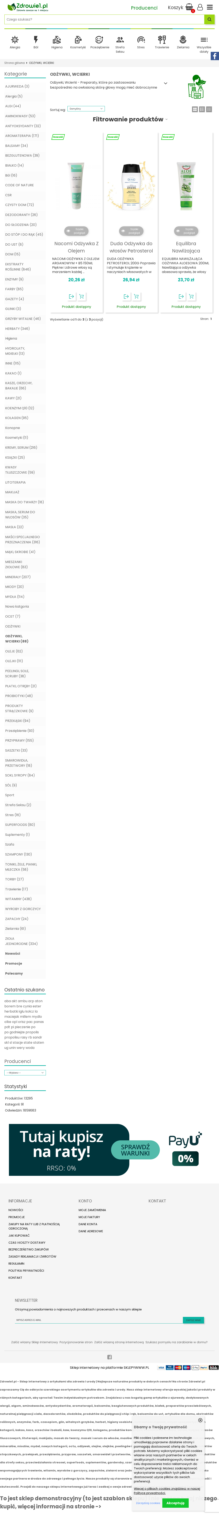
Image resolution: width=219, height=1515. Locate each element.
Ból (36, 47)
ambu (22, 1001)
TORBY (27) (14, 879)
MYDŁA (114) (14, 596)
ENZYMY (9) (14, 279)
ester (37, 1006)
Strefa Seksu (120, 49)
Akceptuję (175, 1503)
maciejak (11, 1016)
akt (14, 1001)
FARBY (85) (14, 289)
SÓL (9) (11, 785)
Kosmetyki (78, 47)
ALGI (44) (13, 106)
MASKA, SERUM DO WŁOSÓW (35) (20, 515)
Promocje (13, 963)
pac (29, 1021)
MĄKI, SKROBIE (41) (20, 552)
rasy (23, 1037)
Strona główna (14, 63)
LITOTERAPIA (15, 482)
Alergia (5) (14, 96)
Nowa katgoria (17, 606)
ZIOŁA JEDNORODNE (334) (21, 941)
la (36, 1011)
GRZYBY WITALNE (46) (23, 318)
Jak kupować (19, 1235)
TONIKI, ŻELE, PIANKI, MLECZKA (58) (21, 867)
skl (6, 1042)
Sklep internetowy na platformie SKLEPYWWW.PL (109, 1367)
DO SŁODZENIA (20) (21, 224)
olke (7, 1021)
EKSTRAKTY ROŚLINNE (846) (18, 267)
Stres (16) (13, 815)
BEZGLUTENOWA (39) (22, 155)
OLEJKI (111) (14, 661)
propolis (32, 1032)
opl (14, 1021)
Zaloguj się (200, 7)
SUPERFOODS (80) (20, 824)
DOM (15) (12, 254)
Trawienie (162, 47)
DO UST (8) (14, 244)
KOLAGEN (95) (16, 418)
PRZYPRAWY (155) (19, 740)
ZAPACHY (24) (16, 919)
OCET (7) (12, 616)
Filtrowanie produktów (128, 119)
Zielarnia (183, 47)
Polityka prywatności (26, 1271)
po (33, 1027)
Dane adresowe (91, 1231)
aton (39, 1001)
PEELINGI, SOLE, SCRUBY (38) (17, 674)
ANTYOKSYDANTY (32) (23, 126)
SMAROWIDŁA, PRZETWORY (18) (18, 763)
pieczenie (22, 1027)
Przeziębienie (100, 47)
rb (30, 1037)
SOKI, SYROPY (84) (20, 775)
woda (30, 1047)
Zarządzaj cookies (148, 1503)
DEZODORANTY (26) (21, 214)
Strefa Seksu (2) (18, 805)
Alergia (15, 47)
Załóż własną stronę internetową (119, 1342)
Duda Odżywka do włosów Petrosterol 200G (131, 251)
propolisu (12, 1037)
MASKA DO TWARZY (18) (24, 502)
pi (12, 1027)
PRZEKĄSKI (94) (17, 720)
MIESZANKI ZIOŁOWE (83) (16, 564)
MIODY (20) (14, 586)
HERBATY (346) (17, 328)
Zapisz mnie (193, 1320)
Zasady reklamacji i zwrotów (32, 1256)
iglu (21, 1011)
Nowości (12, 953)
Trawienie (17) (16, 889)
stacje (18, 1042)
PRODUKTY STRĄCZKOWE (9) (19, 708)
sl (11, 1042)
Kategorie (15, 74)
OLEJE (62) (14, 651)
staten (38, 1042)
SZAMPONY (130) (18, 854)
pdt (7, 1027)
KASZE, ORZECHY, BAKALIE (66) (18, 386)
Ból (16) (11, 175)
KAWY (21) (13, 398)
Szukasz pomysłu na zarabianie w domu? (177, 1342)
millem (25, 1016)
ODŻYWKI (12, 626)
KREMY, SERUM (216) (21, 447)
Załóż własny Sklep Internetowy (34, 1342)
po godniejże (14, 1032)
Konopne (12, 427)
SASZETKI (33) (16, 750)
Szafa (9, 844)
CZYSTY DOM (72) (19, 204)
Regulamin (16, 1263)
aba (7, 1001)
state (28, 1042)
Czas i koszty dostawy (27, 1243)
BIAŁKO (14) (14, 165)
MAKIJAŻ (12, 492)
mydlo (37, 1016)
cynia (27, 1006)
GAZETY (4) (14, 299)
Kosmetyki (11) (16, 437)
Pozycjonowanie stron (76, 1342)
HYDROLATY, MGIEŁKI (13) (15, 351)
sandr (37, 1037)
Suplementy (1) (17, 834)
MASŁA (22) (14, 527)
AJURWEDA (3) (17, 86)
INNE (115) (13, 363)
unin (12, 1047)
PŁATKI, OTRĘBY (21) (21, 686)
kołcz (29, 1011)
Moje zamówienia (92, 1210)
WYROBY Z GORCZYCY (23, 909)
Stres (141, 47)
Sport (9, 795)
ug (6, 1047)
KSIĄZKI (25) (15, 457)
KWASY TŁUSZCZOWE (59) (20, 470)
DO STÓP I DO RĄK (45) (24, 234)
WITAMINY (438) (18, 899)
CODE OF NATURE (19, 185)
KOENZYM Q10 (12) (19, 408)
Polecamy (14, 973)
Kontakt (15, 1278)
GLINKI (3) (13, 308)
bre (19, 1006)
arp (31, 1001)
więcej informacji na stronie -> (59, 1506)
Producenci (17, 1061)
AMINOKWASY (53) (20, 116)
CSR (8, 195)
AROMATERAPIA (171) (22, 135)
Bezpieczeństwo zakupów (29, 1249)
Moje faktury (89, 1217)
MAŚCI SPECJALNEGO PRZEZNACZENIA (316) (22, 540)
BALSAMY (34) (16, 145)
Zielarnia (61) (15, 928)
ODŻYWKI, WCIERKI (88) (16, 639)
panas (39, 1021)
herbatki (11, 1011)
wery (21, 1047)
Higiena (56, 47)
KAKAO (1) (13, 373)
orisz (22, 1021)
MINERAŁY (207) (18, 577)
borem (10, 1006)
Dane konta (88, 1224)
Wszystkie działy (204, 49)
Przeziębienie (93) (19, 730)
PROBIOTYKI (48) (19, 696)
